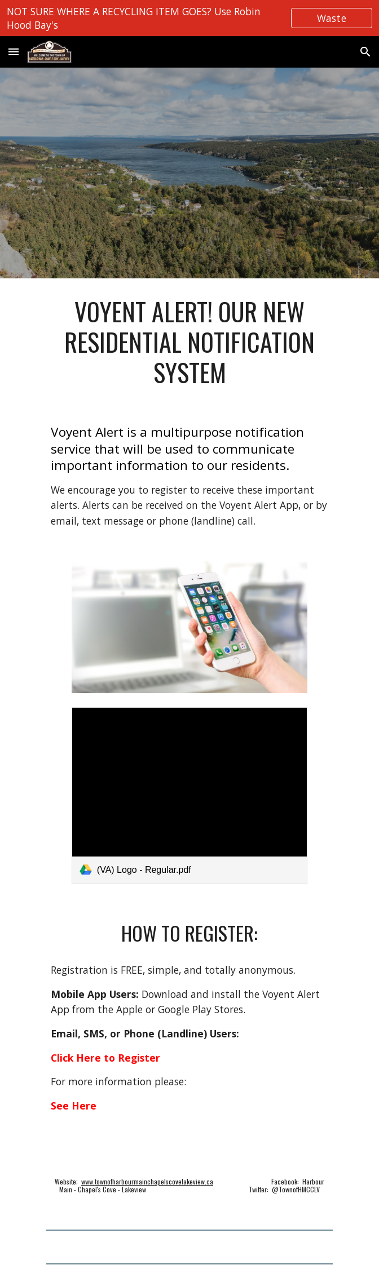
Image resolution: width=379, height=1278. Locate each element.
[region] (189, 18)
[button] (13, 51)
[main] (189, 342)
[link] (189, 795)
